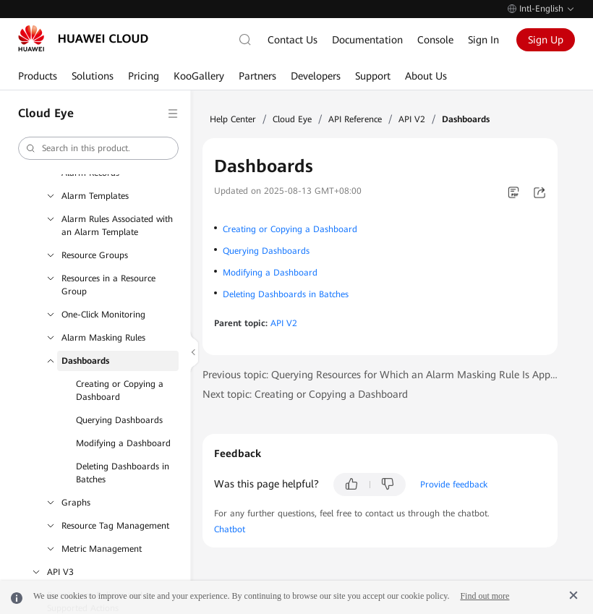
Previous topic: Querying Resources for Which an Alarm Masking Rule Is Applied (380, 374)
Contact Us (292, 40)
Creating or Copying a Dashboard (119, 390)
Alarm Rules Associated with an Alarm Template (117, 225)
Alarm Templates (95, 196)
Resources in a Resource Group (108, 285)
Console (435, 40)
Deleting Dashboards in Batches (122, 473)
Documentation (367, 40)
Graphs (75, 503)
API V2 (411, 119)
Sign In (483, 40)
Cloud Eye (292, 119)
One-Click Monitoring (103, 315)
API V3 (60, 572)
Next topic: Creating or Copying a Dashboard (305, 394)
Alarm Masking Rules (103, 338)
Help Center (233, 119)
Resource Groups (94, 255)
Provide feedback (453, 484)
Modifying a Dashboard (123, 443)
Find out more (484, 596)
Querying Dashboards (119, 420)
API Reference (355, 119)
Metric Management (101, 549)
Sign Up (545, 40)
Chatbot (229, 529)
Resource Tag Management (115, 526)
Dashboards (85, 361)
